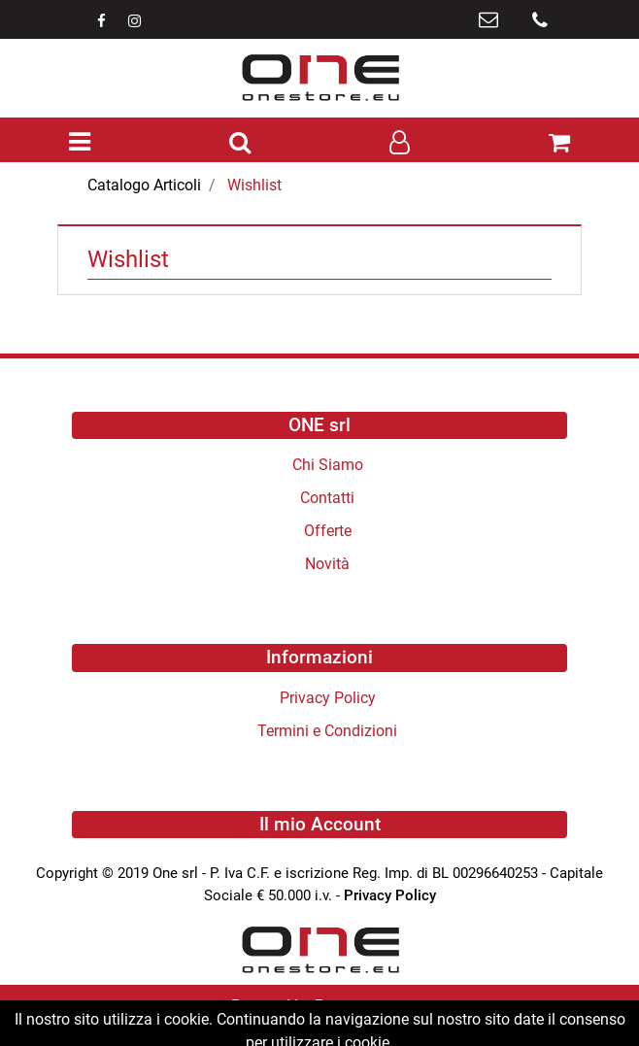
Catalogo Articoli (144, 185)
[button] (239, 143)
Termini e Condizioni (327, 731)
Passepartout (361, 1005)
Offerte (328, 531)
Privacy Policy (328, 698)
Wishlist (254, 185)
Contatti (327, 498)
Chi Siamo (327, 465)
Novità (327, 564)
